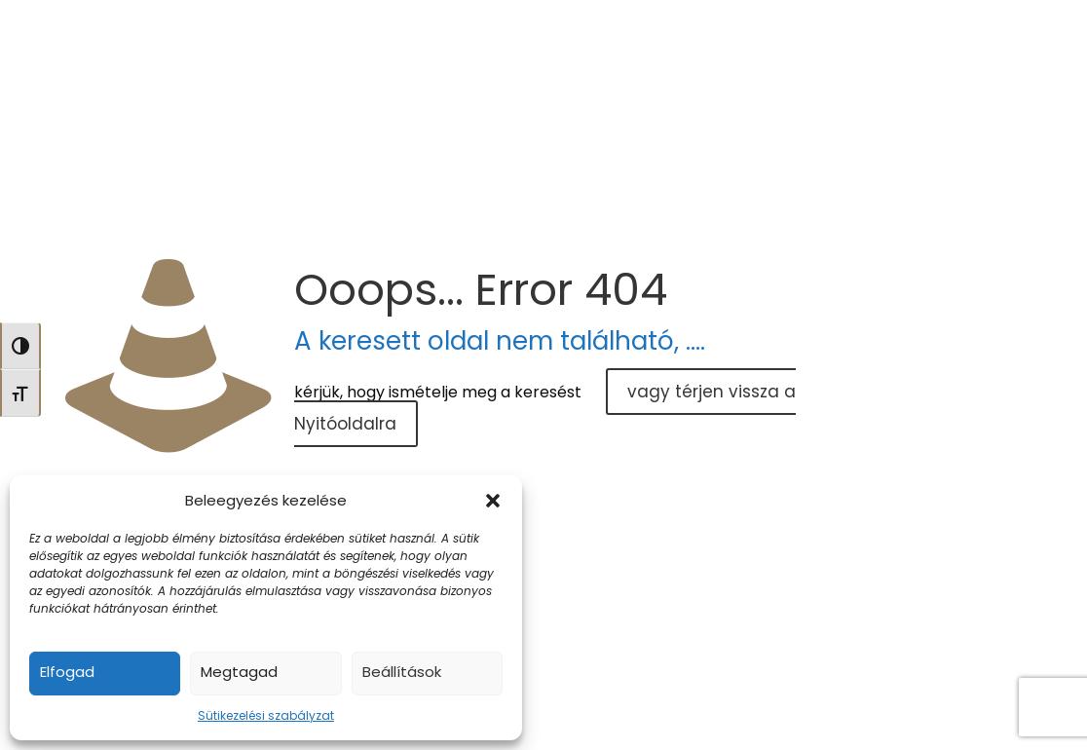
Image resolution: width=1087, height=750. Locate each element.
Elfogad (67, 671)
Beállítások (401, 671)
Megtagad (239, 671)
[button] (493, 500)
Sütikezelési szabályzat (266, 715)
